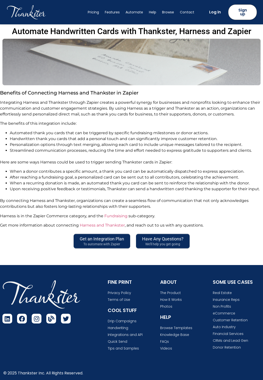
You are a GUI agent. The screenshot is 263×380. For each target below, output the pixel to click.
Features (112, 12)
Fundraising (115, 216)
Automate (134, 12)
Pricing (93, 12)
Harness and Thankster (102, 225)
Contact (187, 12)
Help (152, 12)
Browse (168, 12)
